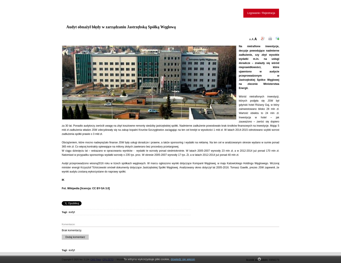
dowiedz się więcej (183, 259)
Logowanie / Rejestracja (261, 13)
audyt (72, 212)
